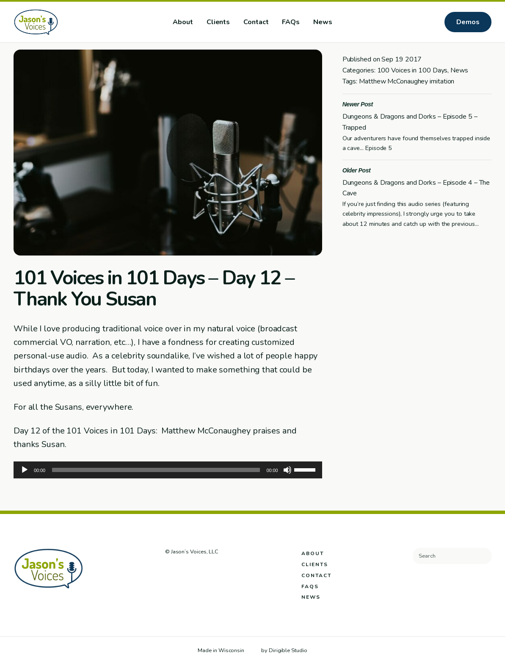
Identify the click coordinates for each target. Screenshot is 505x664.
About (183, 22)
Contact (255, 22)
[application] (168, 469)
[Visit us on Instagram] (192, 570)
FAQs (291, 22)
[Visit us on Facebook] (169, 570)
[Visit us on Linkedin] (203, 570)
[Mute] (287, 470)
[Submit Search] (481, 556)
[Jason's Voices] (63, 22)
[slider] (156, 470)
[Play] (24, 470)
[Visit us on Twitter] (181, 570)
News (322, 22)
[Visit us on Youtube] (215, 570)
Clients (218, 22)
